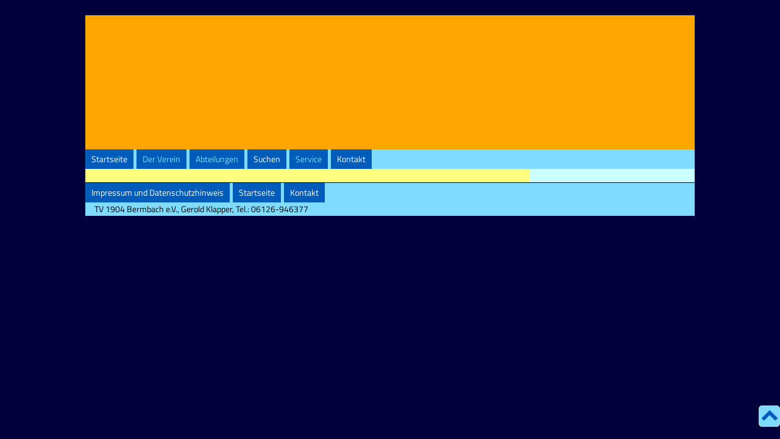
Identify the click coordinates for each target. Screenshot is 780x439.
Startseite (109, 159)
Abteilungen (217, 159)
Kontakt (351, 159)
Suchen (267, 159)
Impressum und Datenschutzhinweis (157, 192)
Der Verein (161, 159)
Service (309, 159)
